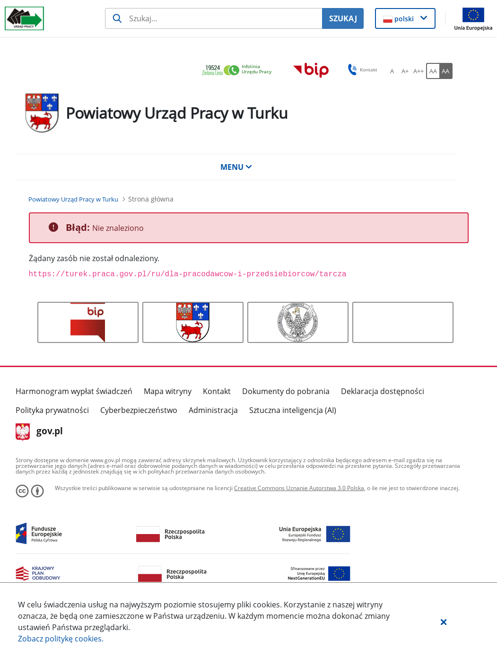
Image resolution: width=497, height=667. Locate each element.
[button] (443, 621)
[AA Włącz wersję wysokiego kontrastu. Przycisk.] (446, 71)
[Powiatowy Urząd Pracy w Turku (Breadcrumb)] (73, 199)
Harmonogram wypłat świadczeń (74, 391)
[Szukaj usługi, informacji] (213, 18)
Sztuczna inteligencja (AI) (292, 410)
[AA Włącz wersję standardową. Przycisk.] (432, 71)
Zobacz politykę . (61, 638)
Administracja (213, 410)
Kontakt (217, 391)
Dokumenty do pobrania (286, 391)
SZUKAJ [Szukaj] (343, 18)
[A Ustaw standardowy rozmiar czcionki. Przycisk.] (392, 71)
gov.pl (39, 431)
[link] (239, 70)
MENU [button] (236, 167)
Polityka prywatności (52, 410)
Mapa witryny (168, 391)
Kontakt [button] (361, 69)
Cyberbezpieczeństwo (138, 410)
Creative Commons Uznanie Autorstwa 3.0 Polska (299, 488)
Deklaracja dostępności (382, 391)
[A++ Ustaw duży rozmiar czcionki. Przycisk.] (418, 71)
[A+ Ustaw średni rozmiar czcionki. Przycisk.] (405, 71)
